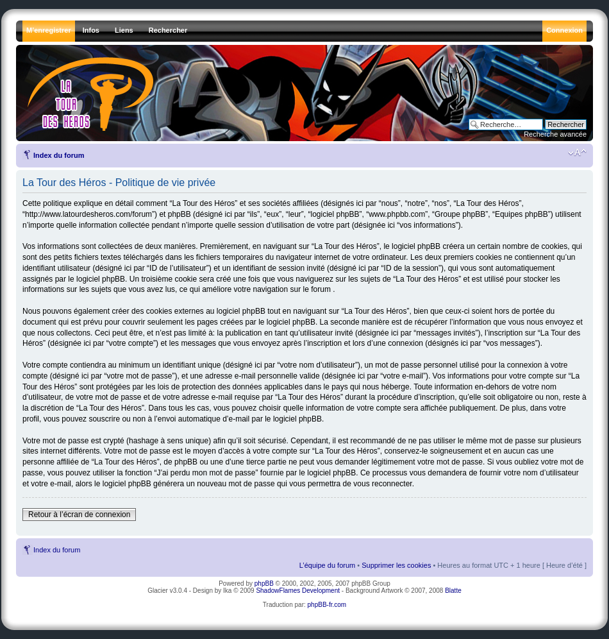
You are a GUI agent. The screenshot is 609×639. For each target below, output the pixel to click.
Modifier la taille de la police (577, 152)
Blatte (453, 590)
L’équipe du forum (327, 565)
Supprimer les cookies (396, 565)
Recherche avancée (555, 134)
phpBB (264, 583)
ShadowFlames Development (298, 590)
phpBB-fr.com (327, 604)
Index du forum (58, 155)
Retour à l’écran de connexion (79, 514)
